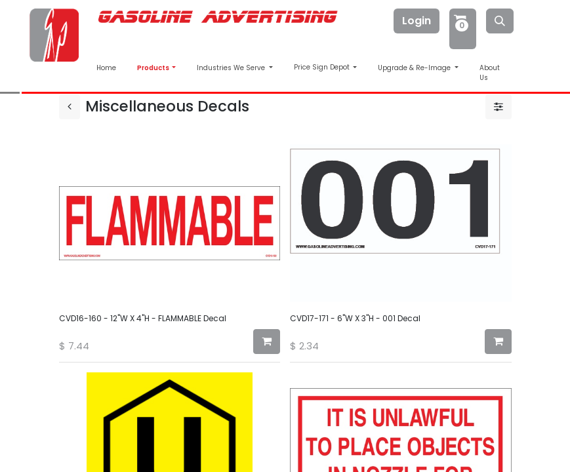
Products (154, 68)
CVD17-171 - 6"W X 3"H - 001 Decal (355, 318)
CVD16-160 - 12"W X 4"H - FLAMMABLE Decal (142, 318)
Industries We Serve (232, 68)
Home (106, 68)
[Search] (500, 21)
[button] (266, 341)
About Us (489, 73)
